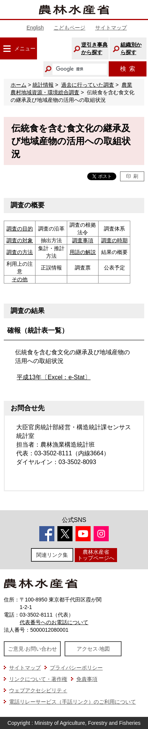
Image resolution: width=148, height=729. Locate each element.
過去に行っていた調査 (87, 85)
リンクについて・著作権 (38, 679)
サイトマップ (111, 28)
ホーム (18, 85)
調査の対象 (19, 240)
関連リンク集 (52, 555)
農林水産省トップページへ (95, 555)
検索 (127, 68)
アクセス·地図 (93, 649)
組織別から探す (131, 48)
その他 (20, 279)
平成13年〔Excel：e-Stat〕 (54, 377)
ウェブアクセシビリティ (38, 690)
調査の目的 (19, 229)
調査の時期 (114, 240)
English (35, 28)
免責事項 (86, 679)
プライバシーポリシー (76, 668)
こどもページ (69, 28)
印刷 (132, 176)
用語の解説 (82, 252)
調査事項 (82, 240)
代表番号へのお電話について (54, 622)
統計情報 (43, 85)
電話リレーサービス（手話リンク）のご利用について (72, 702)
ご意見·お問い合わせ (32, 649)
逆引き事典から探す (94, 48)
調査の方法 (19, 252)
